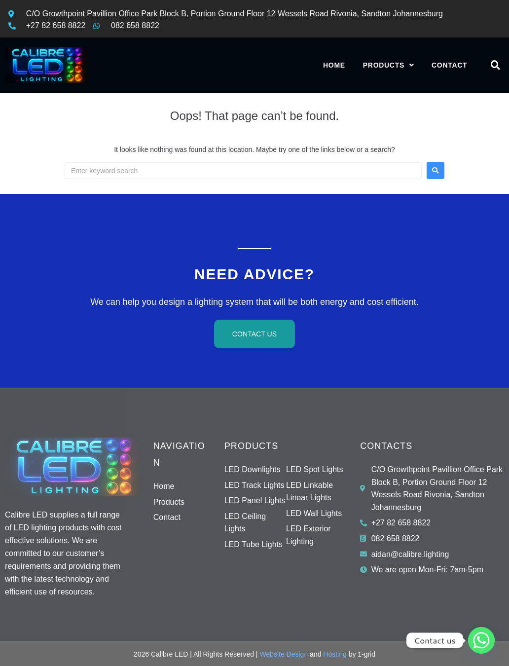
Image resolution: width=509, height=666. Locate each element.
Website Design (283, 654)
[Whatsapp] (481, 640)
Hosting (334, 654)
